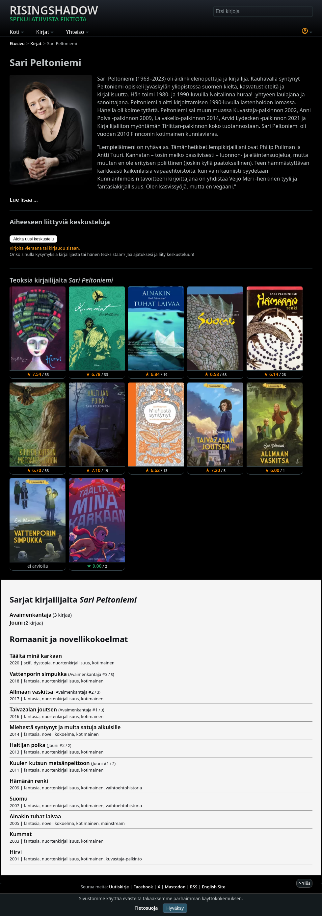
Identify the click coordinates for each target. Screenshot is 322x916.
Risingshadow (54, 13)
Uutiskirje (119, 887)
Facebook (143, 887)
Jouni (16, 622)
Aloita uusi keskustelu (33, 238)
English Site (214, 887)
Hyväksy (175, 908)
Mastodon (175, 887)
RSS (193, 887)
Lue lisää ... (24, 199)
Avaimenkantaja (30, 614)
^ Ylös (304, 883)
